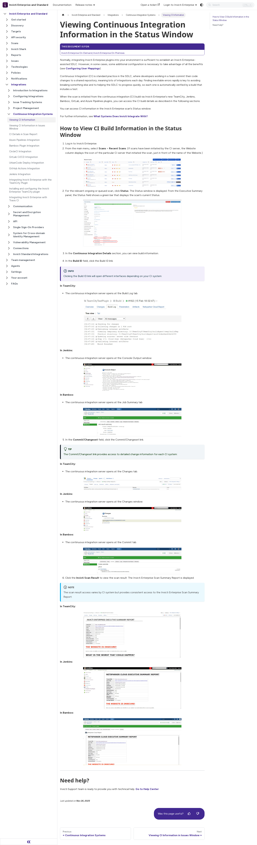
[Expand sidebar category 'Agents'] (6, 266)
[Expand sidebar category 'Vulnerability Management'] (8, 242)
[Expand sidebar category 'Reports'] (6, 55)
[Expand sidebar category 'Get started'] (6, 19)
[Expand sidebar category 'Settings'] (6, 272)
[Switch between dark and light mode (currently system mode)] (201, 5)
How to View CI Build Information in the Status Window (231, 18)
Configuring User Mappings (83, 68)
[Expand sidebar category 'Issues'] (6, 61)
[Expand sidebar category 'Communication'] (8, 206)
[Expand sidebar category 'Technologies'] (6, 66)
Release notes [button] (83, 4)
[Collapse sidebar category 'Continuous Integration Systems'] (8, 114)
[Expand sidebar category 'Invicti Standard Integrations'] (8, 254)
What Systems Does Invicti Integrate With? (121, 116)
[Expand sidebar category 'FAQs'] (6, 283)
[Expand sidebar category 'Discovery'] (6, 25)
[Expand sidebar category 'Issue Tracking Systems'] (8, 102)
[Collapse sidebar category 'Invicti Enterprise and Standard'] (5, 13)
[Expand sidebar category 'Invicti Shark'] (6, 49)
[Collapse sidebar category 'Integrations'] (6, 84)
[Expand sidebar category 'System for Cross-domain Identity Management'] (8, 235)
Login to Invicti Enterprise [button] (179, 4)
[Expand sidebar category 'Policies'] (6, 72)
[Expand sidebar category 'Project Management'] (8, 108)
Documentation (62, 4)
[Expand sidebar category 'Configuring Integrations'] (8, 96)
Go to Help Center (147, 789)
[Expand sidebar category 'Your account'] (6, 277)
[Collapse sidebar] (28, 841)
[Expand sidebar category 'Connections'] (8, 248)
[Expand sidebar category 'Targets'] (6, 31)
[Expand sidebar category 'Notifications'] (6, 78)
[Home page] (63, 15)
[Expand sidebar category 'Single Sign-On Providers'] (8, 227)
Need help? (218, 25)
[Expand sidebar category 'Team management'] (6, 260)
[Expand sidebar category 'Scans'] (6, 43)
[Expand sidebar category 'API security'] (6, 37)
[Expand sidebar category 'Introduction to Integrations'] (8, 90)
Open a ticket (150, 4)
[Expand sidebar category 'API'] (8, 221)
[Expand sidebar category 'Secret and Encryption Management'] (8, 214)
